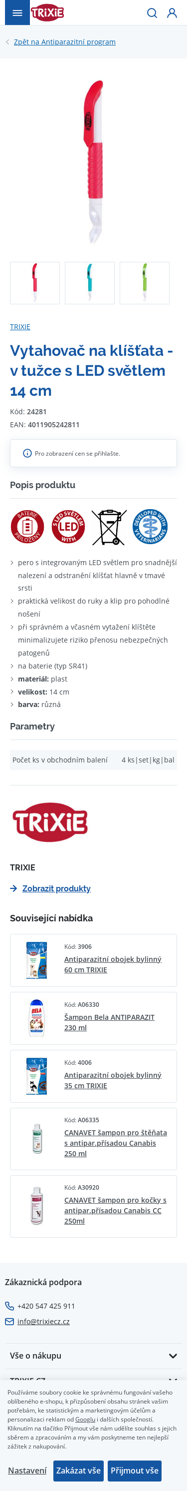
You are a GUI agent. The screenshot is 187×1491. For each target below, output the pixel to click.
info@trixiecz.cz (43, 1321)
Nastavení (27, 1470)
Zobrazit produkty (50, 888)
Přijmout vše (135, 1470)
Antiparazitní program (65, 41)
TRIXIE (20, 326)
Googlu (85, 1419)
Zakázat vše (78, 1470)
